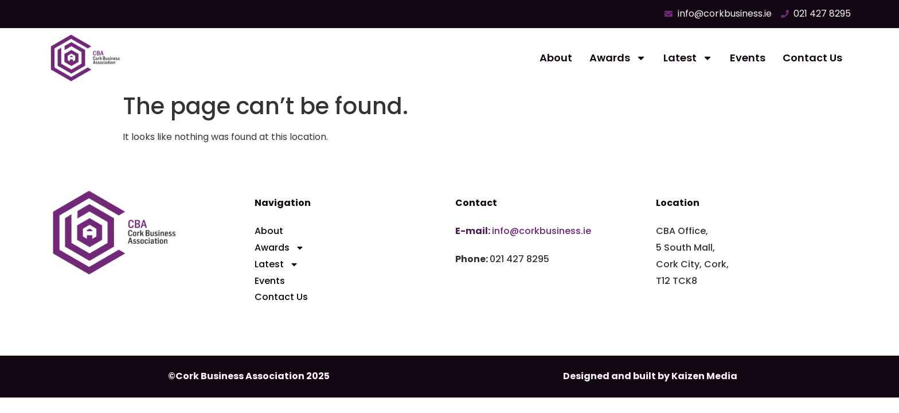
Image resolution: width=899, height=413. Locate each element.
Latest (688, 58)
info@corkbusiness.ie (541, 230)
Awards (617, 58)
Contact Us (812, 57)
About (556, 57)
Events (747, 57)
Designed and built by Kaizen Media (650, 376)
